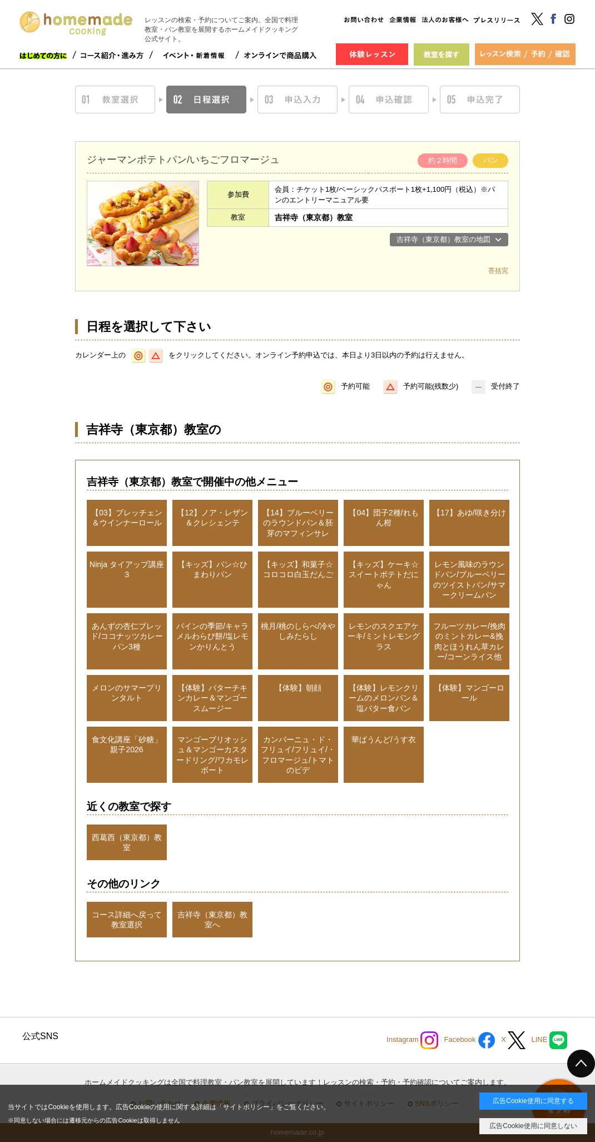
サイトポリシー (246, 1107)
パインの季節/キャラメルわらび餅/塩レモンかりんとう (212, 636)
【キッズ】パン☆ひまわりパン (212, 569)
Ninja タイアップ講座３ (127, 569)
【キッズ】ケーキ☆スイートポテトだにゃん (384, 574)
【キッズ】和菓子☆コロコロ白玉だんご (298, 569)
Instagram (412, 1040)
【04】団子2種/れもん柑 (383, 517)
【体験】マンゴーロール (469, 692)
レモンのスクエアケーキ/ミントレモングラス (384, 636)
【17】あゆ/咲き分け (469, 512)
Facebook (469, 1040)
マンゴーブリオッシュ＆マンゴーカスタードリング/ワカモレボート (212, 754)
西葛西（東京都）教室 (127, 842)
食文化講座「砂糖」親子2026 (127, 744)
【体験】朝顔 (298, 687)
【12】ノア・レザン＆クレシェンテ (212, 517)
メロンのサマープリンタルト (127, 692)
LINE (549, 1040)
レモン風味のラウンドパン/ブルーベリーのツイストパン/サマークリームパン (469, 579)
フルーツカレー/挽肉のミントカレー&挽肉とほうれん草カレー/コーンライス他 (469, 641)
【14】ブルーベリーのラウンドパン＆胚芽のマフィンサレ (298, 522)
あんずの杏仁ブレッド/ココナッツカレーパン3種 (127, 636)
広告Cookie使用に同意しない (533, 1126)
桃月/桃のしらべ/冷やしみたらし (298, 631)
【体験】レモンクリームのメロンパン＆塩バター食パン (384, 697)
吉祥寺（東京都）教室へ (212, 919)
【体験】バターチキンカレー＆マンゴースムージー (212, 697)
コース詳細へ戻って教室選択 (127, 919)
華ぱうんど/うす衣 (383, 739)
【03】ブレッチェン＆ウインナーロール (126, 517)
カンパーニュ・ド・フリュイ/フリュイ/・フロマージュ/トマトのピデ (298, 754)
